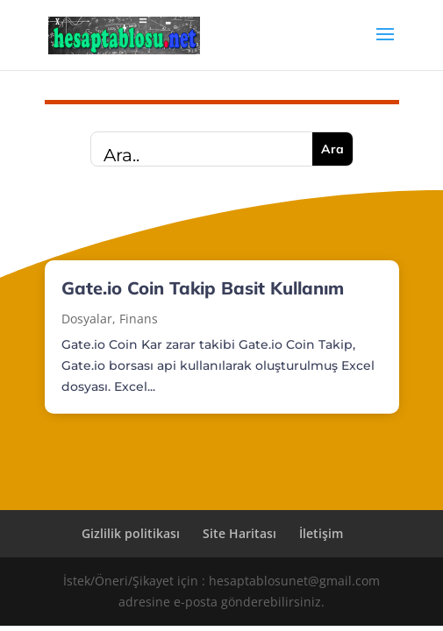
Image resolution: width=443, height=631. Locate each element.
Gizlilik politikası (131, 533)
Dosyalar (86, 318)
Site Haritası (239, 533)
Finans (138, 318)
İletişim (321, 533)
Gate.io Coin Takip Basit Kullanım (202, 288)
